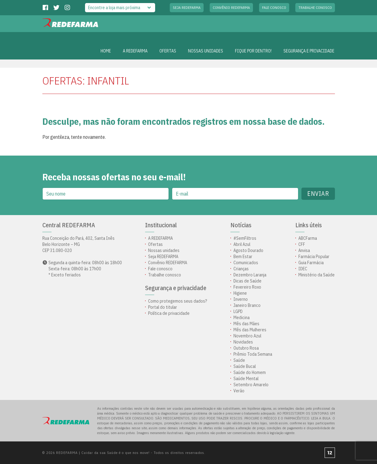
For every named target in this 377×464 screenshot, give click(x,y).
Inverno (240, 299)
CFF (301, 244)
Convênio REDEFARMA (231, 7)
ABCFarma (307, 238)
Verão (238, 391)
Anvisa (304, 250)
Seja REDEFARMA (187, 7)
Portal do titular (162, 307)
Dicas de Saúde (247, 281)
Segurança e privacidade (308, 51)
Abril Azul (241, 244)
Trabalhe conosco (315, 7)
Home (106, 51)
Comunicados (245, 262)
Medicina (241, 317)
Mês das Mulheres (249, 330)
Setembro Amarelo (251, 384)
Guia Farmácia (311, 262)
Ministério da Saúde (316, 275)
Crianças (241, 269)
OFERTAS (167, 51)
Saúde (239, 360)
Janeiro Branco (247, 305)
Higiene (240, 293)
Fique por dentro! (253, 51)
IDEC (302, 269)
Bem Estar (242, 256)
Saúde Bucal (244, 366)
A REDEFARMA (135, 51)
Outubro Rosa (246, 348)
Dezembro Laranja (249, 275)
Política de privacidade (169, 313)
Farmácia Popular (313, 256)
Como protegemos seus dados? (177, 301)
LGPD (238, 311)
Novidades (243, 342)
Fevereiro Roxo (247, 287)
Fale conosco (274, 7)
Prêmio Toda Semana (252, 354)
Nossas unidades (205, 51)
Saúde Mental (245, 378)
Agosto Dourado (248, 250)
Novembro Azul (247, 336)
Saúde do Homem (249, 372)
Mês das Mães (246, 323)
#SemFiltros (244, 238)
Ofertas (155, 244)
